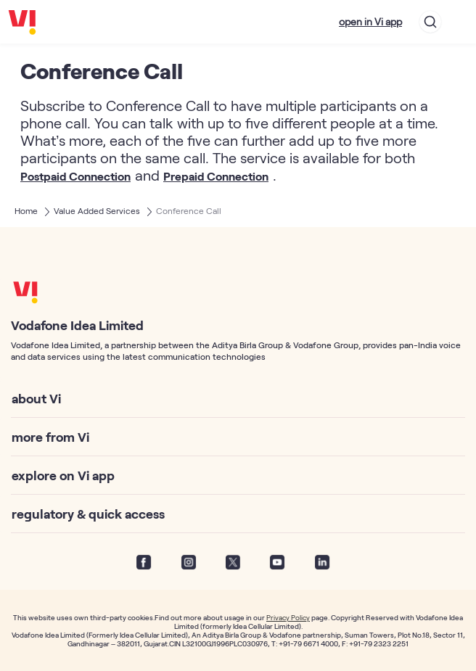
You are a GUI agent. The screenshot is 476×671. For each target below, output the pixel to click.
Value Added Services (97, 210)
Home (26, 210)
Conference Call (188, 210)
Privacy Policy (288, 617)
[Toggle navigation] (458, 21)
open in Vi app (370, 21)
